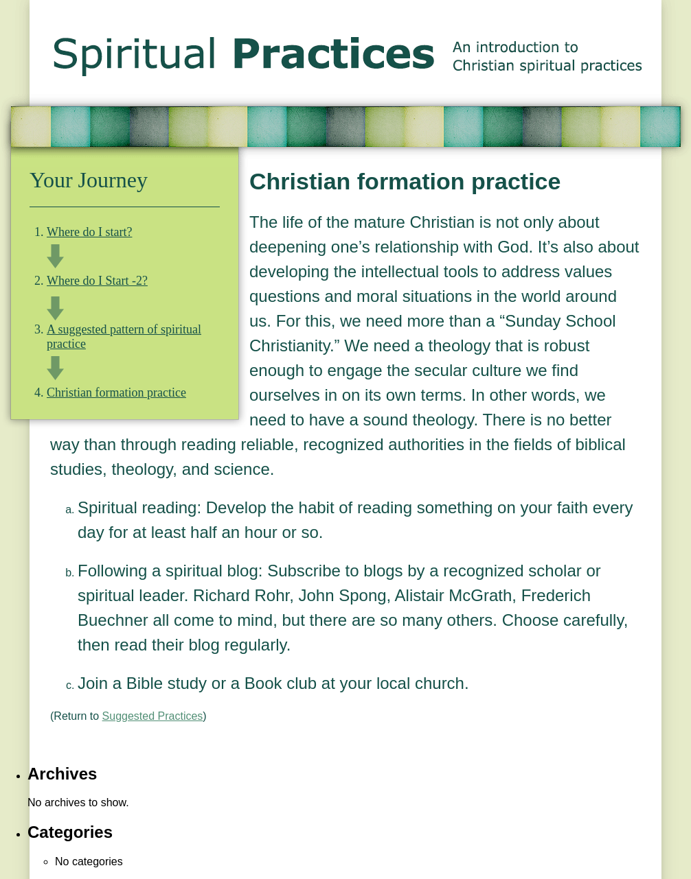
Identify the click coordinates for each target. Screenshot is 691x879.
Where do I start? (89, 232)
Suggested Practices (152, 716)
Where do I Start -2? (97, 281)
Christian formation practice (116, 392)
